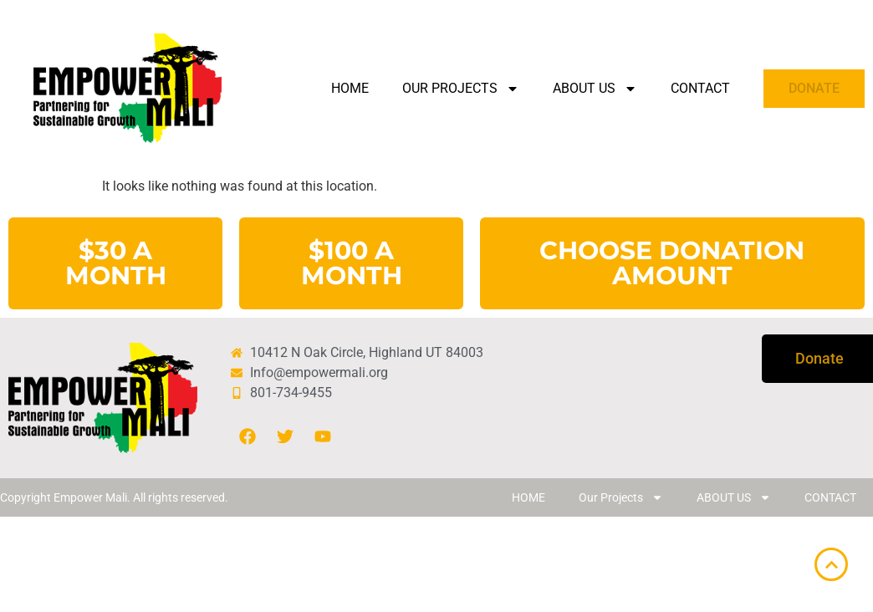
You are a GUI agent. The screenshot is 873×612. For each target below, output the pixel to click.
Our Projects (460, 89)
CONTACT (700, 88)
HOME (350, 88)
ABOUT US (595, 89)
